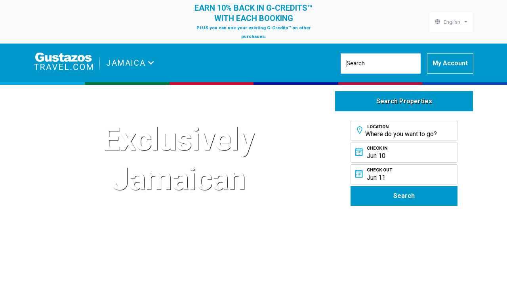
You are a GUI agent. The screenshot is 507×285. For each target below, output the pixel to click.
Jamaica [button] (127, 63)
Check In (377, 148)
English (449, 22)
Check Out (379, 170)
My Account (450, 63)
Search (404, 196)
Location (378, 126)
